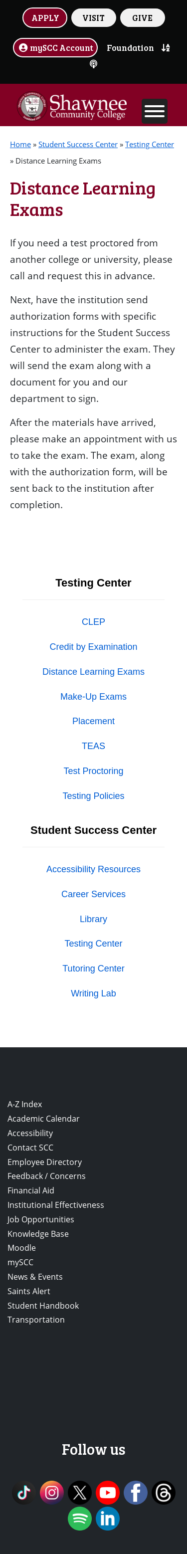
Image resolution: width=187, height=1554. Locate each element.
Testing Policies (93, 796)
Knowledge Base (38, 1233)
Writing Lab (93, 993)
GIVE (142, 17)
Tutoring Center (93, 968)
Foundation (130, 47)
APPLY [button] (45, 17)
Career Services (93, 894)
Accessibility (30, 1133)
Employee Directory (44, 1162)
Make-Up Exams (93, 697)
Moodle (21, 1247)
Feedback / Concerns (46, 1175)
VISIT (93, 17)
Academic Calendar (43, 1118)
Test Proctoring (93, 771)
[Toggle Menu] (155, 111)
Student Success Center (78, 144)
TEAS (93, 746)
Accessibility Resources (93, 869)
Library (93, 919)
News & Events (35, 1276)
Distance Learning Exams (93, 672)
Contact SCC (30, 1147)
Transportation (36, 1319)
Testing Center (149, 144)
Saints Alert (28, 1291)
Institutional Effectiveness (55, 1204)
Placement (93, 721)
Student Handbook (43, 1305)
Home (20, 144)
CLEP (93, 622)
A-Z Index (24, 1104)
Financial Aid (30, 1190)
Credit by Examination (93, 647)
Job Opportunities (40, 1219)
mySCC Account (55, 47)
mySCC (20, 1262)
